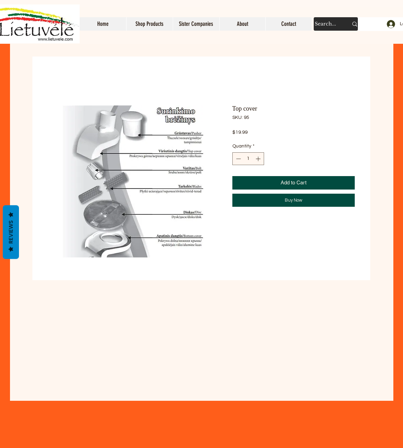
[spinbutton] (248, 159)
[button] (149, 24)
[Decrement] (237, 159)
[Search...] (326, 24)
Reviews (11, 232)
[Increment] (258, 159)
